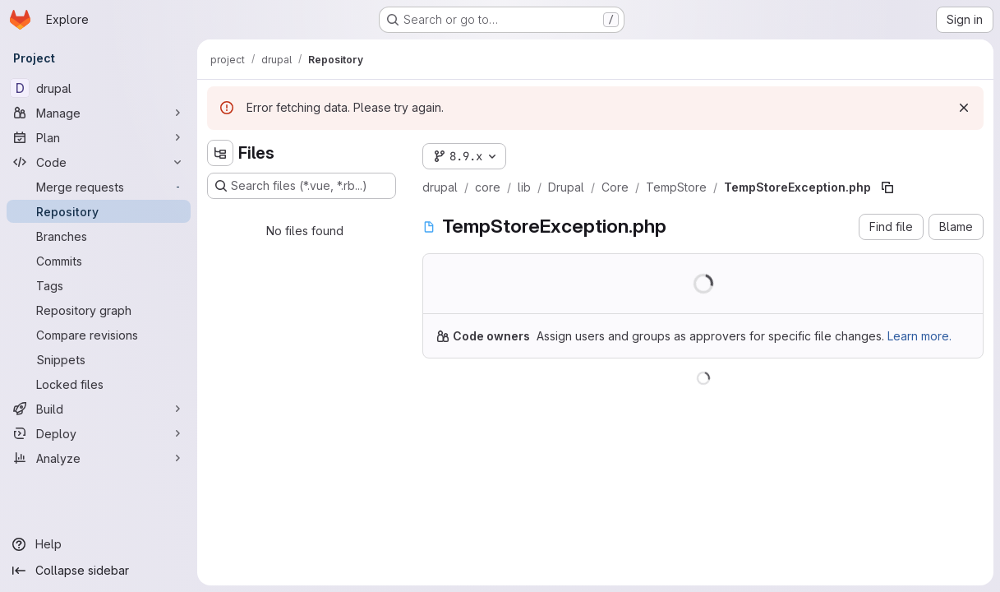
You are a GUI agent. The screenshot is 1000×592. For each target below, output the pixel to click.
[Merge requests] (99, 186)
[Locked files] (99, 383)
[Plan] (99, 137)
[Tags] (99, 285)
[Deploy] (99, 433)
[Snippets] (99, 359)
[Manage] (99, 112)
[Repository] (99, 211)
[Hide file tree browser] (220, 153)
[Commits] (99, 260)
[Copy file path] (887, 187)
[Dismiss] (964, 108)
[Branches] (99, 235)
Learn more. (919, 336)
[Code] (99, 161)
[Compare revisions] (99, 334)
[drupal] (99, 87)
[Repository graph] (99, 309)
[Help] (99, 544)
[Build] (99, 408)
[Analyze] (99, 457)
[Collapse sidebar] (99, 570)
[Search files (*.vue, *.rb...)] (301, 186)
